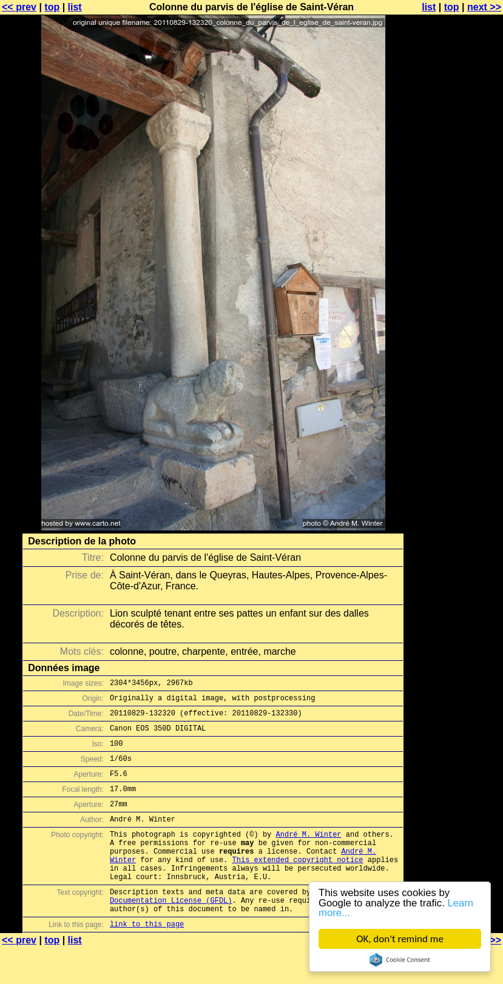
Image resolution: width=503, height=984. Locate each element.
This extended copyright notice (297, 885)
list (75, 7)
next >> (484, 7)
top (51, 7)
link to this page (147, 960)
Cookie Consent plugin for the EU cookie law (400, 959)
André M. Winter (308, 854)
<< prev (19, 7)
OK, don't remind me (400, 938)
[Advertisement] (453, 300)
